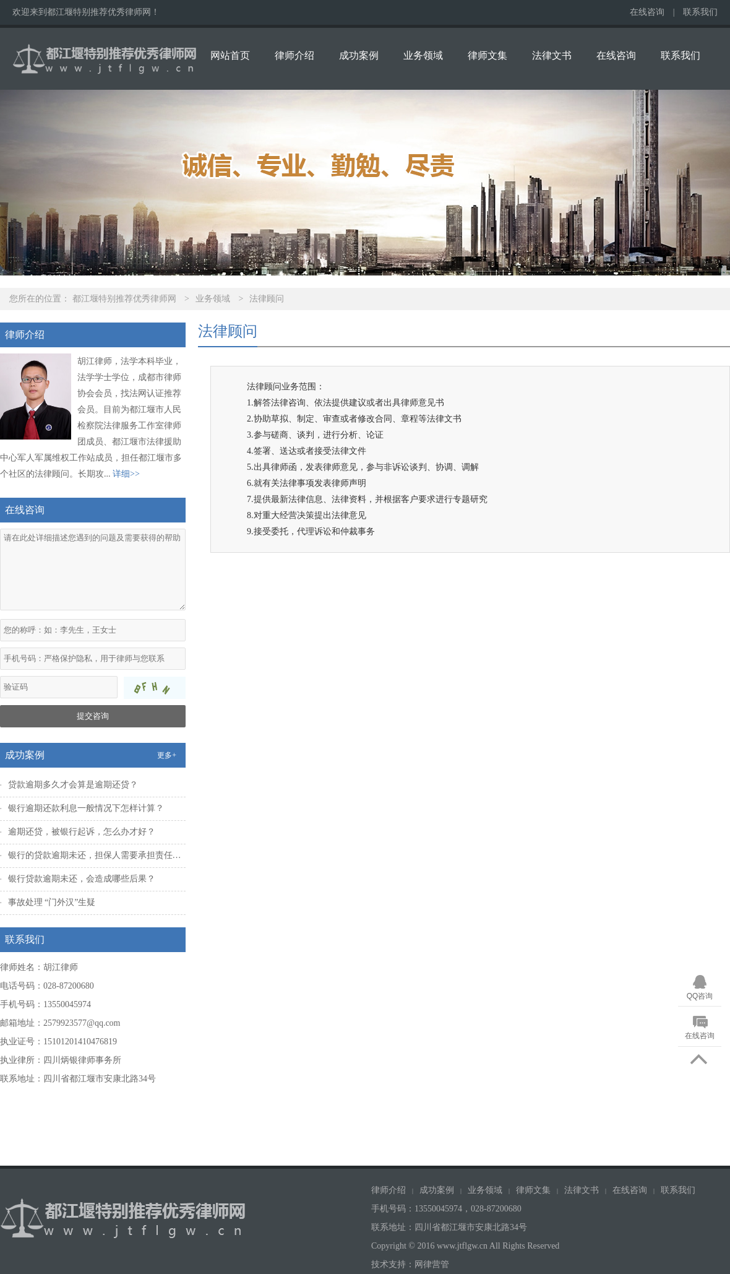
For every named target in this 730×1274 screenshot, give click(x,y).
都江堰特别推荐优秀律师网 (124, 298)
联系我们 (700, 12)
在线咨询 (647, 12)
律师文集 (487, 55)
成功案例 (359, 55)
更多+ (166, 755)
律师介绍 (294, 55)
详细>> (126, 474)
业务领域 (423, 55)
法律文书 (552, 55)
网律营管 (431, 1264)
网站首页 (230, 55)
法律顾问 (266, 298)
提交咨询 (93, 716)
